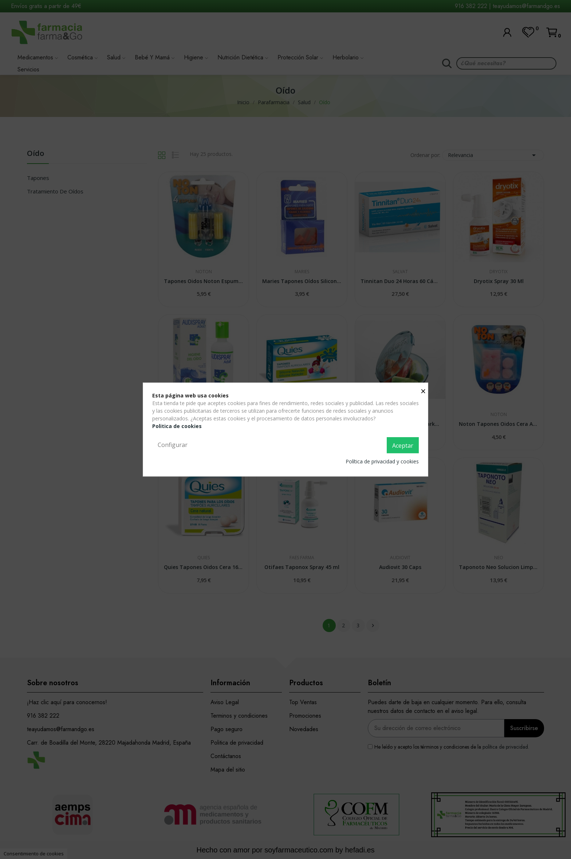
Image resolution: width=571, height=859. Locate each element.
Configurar (173, 445)
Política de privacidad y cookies (382, 461)
